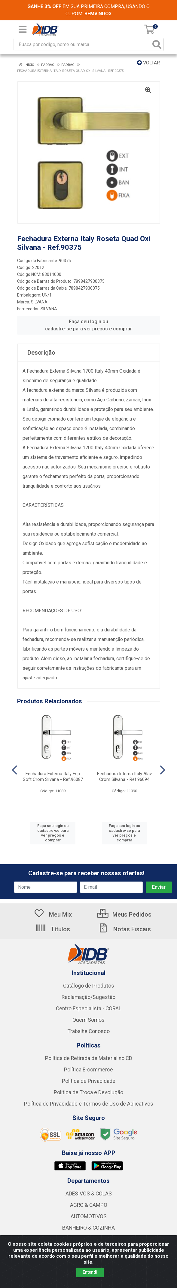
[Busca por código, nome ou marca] (82, 44)
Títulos (52, 929)
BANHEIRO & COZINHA (88, 1228)
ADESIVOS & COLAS (89, 1194)
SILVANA (39, 302)
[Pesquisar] (157, 44)
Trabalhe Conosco (89, 1031)
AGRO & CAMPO (88, 1205)
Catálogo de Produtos (88, 986)
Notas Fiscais (124, 929)
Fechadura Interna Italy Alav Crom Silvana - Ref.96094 (124, 776)
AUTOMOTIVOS (89, 1216)
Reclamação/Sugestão (88, 997)
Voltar (148, 63)
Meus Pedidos (124, 914)
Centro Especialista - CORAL (88, 1009)
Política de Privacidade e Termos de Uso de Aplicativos (88, 1104)
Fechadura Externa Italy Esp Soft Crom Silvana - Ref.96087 (53, 776)
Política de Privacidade (88, 1081)
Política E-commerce (88, 1070)
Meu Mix (53, 914)
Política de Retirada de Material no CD (88, 1058)
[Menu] (22, 29)
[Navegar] (14, 770)
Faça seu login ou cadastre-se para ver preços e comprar (88, 325)
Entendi (90, 1272)
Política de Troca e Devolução (88, 1092)
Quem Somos (88, 1020)
